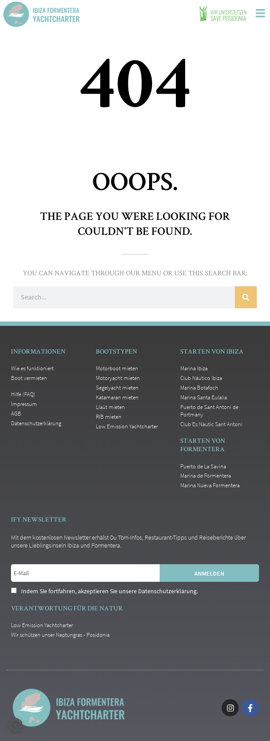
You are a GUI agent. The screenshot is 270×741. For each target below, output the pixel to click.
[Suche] (246, 297)
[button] (16, 725)
